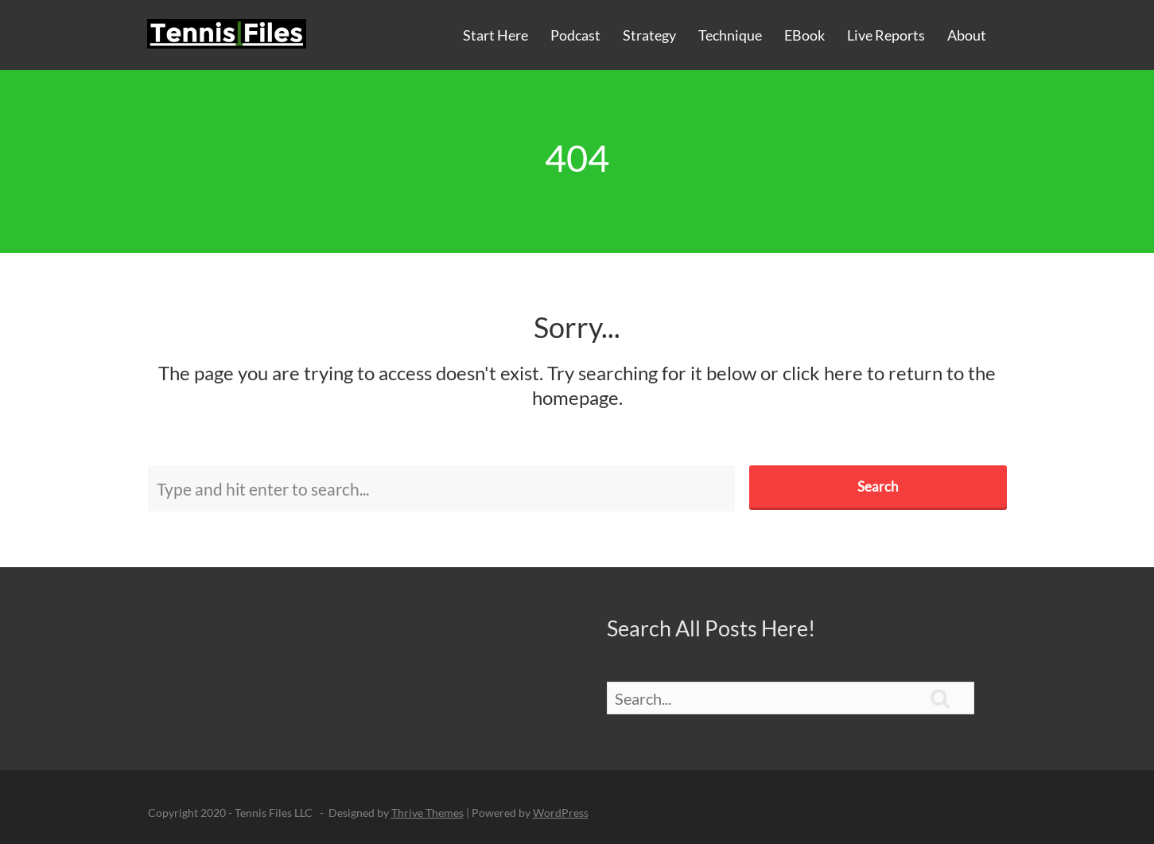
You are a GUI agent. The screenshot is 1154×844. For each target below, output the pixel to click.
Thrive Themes (427, 812)
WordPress (561, 812)
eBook (804, 35)
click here (823, 372)
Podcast (575, 35)
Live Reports (886, 35)
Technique (730, 35)
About (966, 35)
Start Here (495, 35)
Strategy (649, 35)
